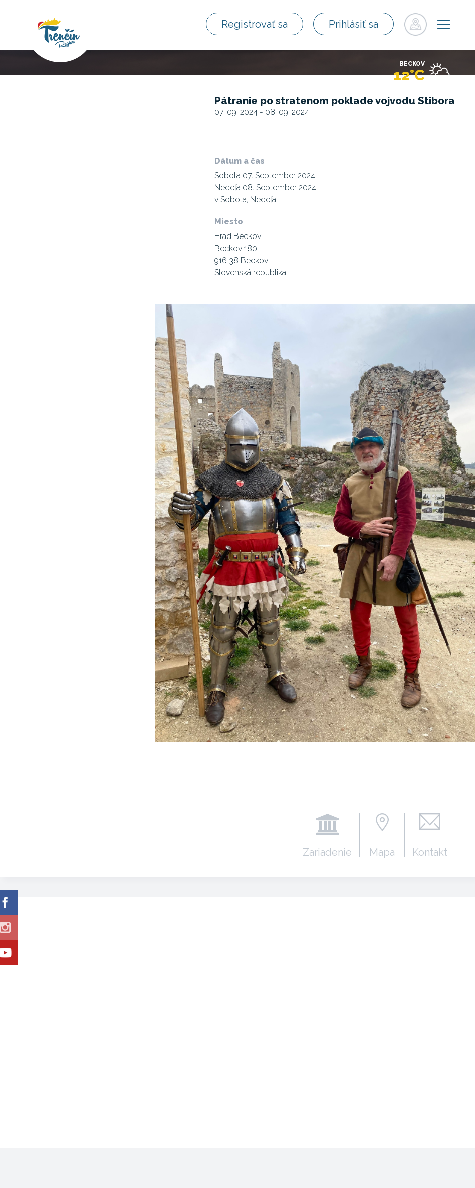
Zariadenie (327, 851)
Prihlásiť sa (353, 24)
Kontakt (429, 851)
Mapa (382, 851)
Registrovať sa (254, 24)
